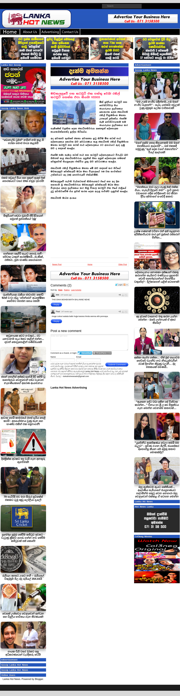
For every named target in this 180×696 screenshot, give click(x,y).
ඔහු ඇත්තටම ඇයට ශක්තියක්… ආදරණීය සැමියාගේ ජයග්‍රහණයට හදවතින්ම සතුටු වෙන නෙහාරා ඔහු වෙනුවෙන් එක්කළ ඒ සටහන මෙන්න (157, 492)
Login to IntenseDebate (85, 353)
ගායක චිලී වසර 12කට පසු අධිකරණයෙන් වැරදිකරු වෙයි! (23, 653)
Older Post (122, 264)
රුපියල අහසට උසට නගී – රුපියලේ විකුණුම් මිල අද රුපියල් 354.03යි (23, 577)
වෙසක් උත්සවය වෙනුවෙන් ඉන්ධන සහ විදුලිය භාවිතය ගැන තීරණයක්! (23, 615)
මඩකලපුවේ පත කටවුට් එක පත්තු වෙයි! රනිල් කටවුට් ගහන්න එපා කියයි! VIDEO (85, 95)
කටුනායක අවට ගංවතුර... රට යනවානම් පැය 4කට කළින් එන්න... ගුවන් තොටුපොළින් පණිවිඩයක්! (23, 339)
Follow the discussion (126, 284)
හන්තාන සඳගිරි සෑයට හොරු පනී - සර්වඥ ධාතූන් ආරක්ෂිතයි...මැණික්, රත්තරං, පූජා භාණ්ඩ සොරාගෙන (23, 256)
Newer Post (57, 264)
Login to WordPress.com (102, 353)
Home (90, 264)
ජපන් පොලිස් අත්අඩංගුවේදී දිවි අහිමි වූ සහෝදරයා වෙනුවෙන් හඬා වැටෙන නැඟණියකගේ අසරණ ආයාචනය (23, 380)
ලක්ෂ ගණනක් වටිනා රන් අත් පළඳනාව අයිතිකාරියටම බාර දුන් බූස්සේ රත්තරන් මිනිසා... (157, 234)
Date (60, 290)
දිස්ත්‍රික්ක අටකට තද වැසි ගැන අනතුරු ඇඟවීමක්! (23, 460)
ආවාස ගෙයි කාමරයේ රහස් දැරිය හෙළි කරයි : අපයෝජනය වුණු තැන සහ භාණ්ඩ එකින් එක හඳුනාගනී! (23, 421)
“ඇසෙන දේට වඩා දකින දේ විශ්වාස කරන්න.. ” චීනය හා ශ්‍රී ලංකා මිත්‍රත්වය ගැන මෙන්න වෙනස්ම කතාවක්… (157, 405)
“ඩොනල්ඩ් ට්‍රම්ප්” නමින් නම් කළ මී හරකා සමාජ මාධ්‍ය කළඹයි (23, 141)
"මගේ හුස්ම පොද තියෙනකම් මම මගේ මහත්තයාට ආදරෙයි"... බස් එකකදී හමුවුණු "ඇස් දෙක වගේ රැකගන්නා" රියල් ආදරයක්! (156, 147)
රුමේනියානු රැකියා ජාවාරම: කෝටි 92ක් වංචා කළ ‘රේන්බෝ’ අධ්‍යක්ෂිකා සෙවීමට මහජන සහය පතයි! (23, 298)
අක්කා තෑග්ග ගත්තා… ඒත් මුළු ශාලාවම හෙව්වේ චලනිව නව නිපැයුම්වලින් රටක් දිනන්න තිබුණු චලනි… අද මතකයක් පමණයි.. (157, 362)
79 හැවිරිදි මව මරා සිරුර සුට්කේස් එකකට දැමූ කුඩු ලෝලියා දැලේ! (23, 498)
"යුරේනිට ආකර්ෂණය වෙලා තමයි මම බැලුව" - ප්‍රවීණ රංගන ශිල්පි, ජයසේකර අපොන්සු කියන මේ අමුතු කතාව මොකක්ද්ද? (157, 447)
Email (78, 357)
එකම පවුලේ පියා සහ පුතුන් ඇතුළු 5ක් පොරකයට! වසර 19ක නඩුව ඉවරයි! (23, 179)
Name (53, 357)
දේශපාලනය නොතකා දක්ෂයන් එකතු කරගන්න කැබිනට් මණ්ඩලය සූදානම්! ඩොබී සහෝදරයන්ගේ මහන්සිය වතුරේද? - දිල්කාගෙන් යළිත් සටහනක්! (156, 277)
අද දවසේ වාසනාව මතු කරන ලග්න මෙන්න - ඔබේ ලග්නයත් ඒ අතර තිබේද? (156, 319)
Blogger (39, 679)
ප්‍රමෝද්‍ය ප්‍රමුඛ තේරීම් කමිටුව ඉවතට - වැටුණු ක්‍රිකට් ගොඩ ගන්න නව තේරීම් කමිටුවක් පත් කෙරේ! (23, 537)
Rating (67, 290)
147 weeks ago (66, 295)
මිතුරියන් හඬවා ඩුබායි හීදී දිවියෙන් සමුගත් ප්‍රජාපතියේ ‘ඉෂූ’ (23, 217)
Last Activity (76, 290)
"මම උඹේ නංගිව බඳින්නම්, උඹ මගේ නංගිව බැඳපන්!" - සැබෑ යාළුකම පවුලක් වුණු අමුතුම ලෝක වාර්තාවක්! (157, 105)
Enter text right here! (89, 342)
